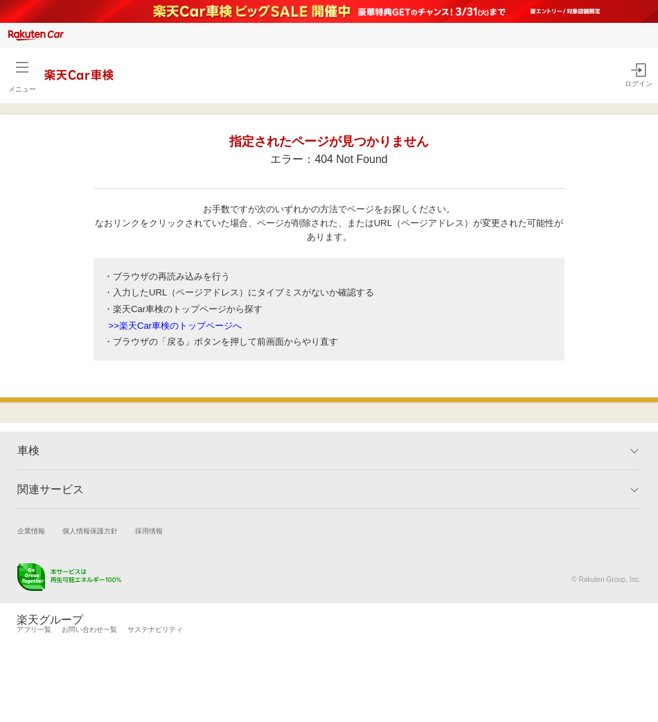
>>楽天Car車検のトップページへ (175, 325)
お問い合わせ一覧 (89, 629)
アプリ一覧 (34, 629)
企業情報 (31, 531)
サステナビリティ (155, 629)
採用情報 (149, 531)
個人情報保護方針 (90, 531)
